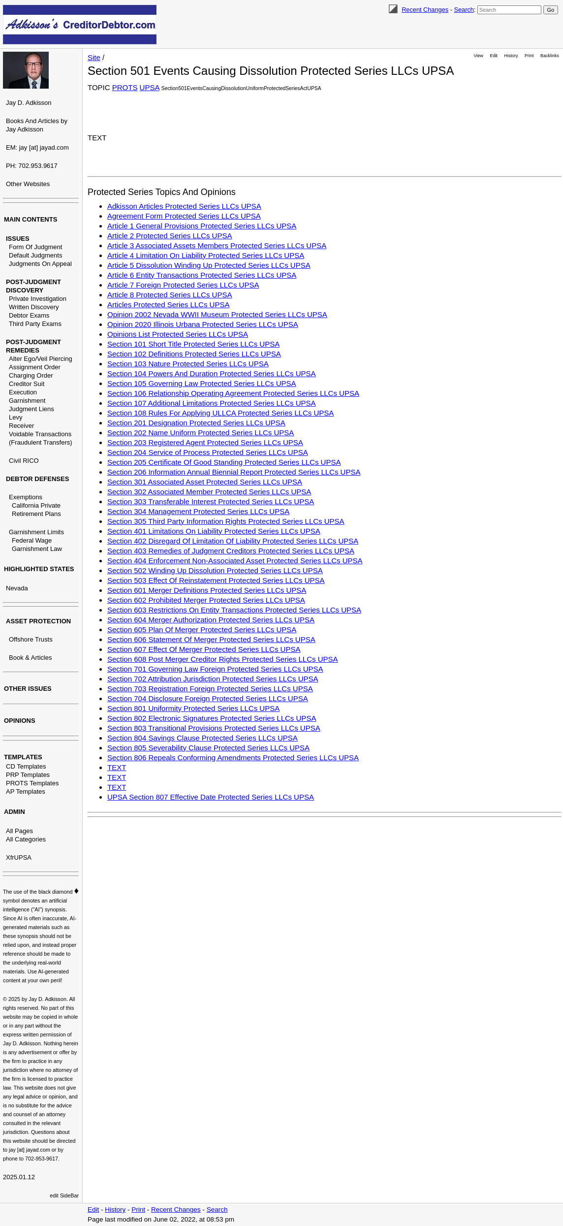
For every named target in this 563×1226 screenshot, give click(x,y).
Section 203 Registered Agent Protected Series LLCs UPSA (205, 442)
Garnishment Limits (36, 532)
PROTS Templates (32, 783)
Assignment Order (35, 367)
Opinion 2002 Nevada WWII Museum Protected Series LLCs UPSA (217, 314)
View (478, 55)
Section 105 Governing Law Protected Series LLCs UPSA (201, 383)
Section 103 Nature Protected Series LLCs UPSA (188, 363)
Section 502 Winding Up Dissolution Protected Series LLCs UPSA (215, 570)
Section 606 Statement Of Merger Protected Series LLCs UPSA (211, 639)
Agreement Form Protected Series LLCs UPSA (184, 216)
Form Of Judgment (35, 247)
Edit (493, 55)
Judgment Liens (31, 409)
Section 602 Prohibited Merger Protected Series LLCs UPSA (206, 600)
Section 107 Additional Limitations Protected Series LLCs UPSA (211, 403)
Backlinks (549, 55)
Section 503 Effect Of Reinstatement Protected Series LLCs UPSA (216, 580)
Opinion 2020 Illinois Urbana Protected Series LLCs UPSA (202, 324)
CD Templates (26, 766)
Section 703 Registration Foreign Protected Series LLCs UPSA (210, 688)
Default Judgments (35, 255)
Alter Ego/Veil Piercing (40, 358)
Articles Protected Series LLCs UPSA (168, 304)
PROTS (125, 87)
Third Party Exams (35, 323)
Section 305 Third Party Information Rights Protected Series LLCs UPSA (225, 521)
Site (94, 57)
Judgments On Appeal (40, 263)
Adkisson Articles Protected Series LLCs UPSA (184, 206)
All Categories (26, 839)
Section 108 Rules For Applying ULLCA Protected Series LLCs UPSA (220, 413)
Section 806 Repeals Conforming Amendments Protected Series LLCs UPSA (233, 757)
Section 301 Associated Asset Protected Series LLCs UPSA (204, 482)
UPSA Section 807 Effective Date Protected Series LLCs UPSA (210, 797)
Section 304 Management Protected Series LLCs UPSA (198, 511)
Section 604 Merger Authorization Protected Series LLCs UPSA (210, 619)
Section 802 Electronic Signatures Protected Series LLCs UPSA (211, 718)
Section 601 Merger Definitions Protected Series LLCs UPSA (206, 590)
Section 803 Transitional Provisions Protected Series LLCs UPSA (213, 728)
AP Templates (25, 791)
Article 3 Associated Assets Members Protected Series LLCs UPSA (216, 245)
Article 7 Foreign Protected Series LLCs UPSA (183, 285)
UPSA (149, 87)
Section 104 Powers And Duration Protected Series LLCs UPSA (211, 373)
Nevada (17, 588)
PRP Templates (28, 774)
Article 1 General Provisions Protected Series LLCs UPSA (201, 226)
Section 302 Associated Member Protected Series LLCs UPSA (209, 491)
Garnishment (27, 400)
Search (463, 9)
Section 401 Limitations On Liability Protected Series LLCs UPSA (213, 531)
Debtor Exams (29, 315)
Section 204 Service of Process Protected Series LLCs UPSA (207, 452)
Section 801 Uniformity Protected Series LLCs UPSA (193, 708)
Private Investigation (37, 298)
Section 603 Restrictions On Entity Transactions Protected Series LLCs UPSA (234, 610)
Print (529, 55)
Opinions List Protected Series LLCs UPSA (177, 334)
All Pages (19, 831)
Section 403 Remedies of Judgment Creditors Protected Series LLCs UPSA (230, 551)
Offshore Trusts (31, 639)
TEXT (116, 767)
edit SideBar (64, 1195)
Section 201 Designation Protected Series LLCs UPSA (196, 423)
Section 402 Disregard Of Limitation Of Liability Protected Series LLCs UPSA (232, 541)
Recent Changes (425, 9)
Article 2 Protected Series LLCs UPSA (169, 235)
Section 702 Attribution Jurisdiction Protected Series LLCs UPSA (212, 679)
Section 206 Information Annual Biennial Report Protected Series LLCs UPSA (233, 472)
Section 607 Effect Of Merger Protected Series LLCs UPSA (203, 649)
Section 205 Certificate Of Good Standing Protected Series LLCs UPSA (224, 462)
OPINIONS (19, 720)
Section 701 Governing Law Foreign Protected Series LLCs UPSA (215, 669)
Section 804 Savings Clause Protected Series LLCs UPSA (202, 738)
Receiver (21, 425)
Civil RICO (24, 460)
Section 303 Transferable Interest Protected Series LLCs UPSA (210, 501)
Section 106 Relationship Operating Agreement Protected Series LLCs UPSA (233, 393)
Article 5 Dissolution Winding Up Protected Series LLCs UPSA (209, 265)
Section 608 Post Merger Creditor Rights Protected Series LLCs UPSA (222, 659)
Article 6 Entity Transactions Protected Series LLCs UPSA (201, 275)
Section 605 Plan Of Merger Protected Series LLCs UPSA (201, 629)
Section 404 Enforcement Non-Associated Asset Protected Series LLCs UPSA (235, 560)
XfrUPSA (18, 857)
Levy (15, 417)
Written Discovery (34, 307)
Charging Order (31, 375)
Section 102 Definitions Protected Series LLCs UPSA (194, 354)
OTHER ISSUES (28, 688)
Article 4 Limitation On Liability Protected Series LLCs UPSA (205, 255)
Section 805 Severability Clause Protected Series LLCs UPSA (208, 747)
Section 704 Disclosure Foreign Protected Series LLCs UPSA (207, 698)
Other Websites (28, 184)
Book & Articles (30, 657)
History (511, 55)
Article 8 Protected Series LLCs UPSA (169, 294)
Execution (23, 392)
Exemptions (25, 497)
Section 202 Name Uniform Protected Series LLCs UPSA (200, 432)
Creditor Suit (26, 383)
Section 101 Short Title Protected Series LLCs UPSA (193, 344)
